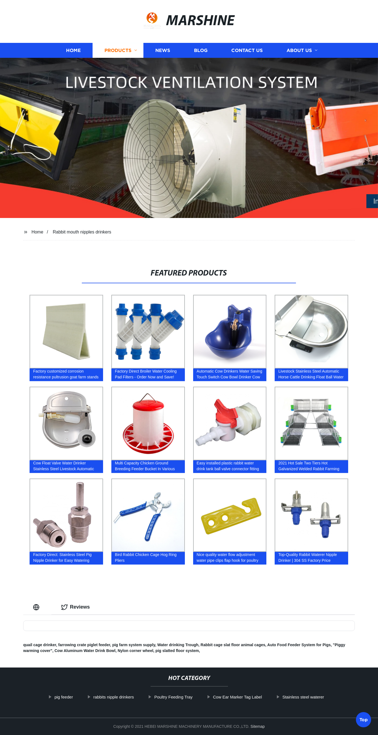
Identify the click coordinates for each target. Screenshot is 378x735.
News (162, 50)
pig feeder (82, 697)
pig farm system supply (133, 645)
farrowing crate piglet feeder (84, 645)
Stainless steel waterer (321, 697)
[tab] (37, 607)
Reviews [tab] (75, 607)
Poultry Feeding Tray (192, 697)
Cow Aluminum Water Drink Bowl (85, 650)
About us (299, 50)
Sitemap (258, 726)
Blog (201, 50)
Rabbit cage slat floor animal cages (233, 645)
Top (363, 718)
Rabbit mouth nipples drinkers (82, 232)
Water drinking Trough (177, 645)
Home (73, 50)
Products (118, 50)
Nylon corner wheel (135, 650)
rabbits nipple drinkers (132, 697)
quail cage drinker (39, 645)
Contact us (247, 50)
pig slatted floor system (177, 650)
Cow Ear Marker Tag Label (255, 697)
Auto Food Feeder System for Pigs (298, 645)
